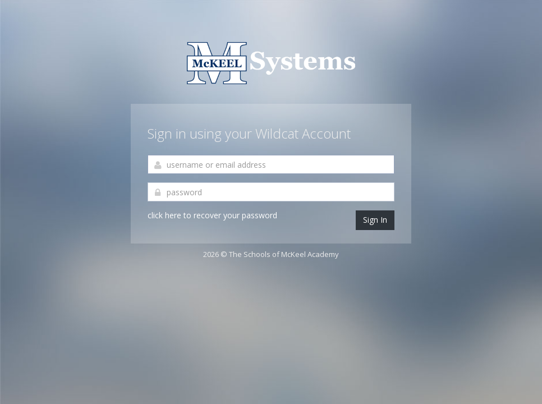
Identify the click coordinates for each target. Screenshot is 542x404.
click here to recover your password (212, 215)
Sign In (375, 219)
